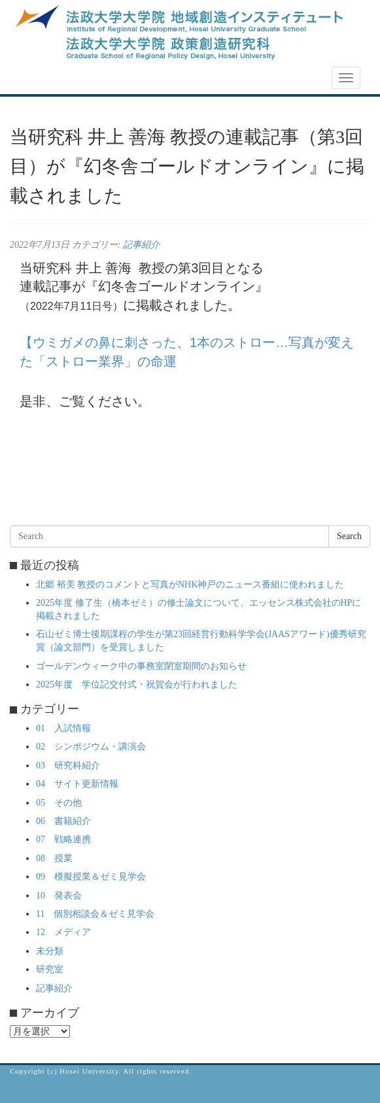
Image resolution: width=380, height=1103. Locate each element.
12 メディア (63, 932)
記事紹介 (141, 245)
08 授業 (54, 858)
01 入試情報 (63, 728)
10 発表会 (59, 895)
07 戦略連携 (63, 839)
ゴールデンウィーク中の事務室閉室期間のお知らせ (141, 666)
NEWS (30, 78)
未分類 (49, 951)
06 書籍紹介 (63, 821)
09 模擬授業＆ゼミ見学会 (91, 876)
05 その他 (59, 803)
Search (349, 536)
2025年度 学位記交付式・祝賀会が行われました (136, 684)
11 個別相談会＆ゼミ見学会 (95, 914)
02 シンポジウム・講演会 (91, 746)
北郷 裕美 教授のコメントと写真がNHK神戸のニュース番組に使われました (190, 584)
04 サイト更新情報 (77, 784)
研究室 (49, 969)
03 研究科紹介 (68, 765)
